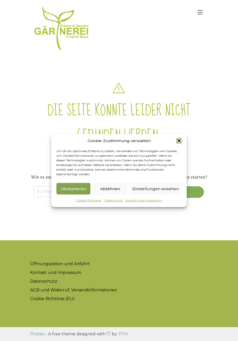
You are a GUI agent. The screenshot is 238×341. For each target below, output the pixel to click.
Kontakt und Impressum (144, 200)
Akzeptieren (73, 188)
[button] (179, 140)
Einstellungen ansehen (155, 188)
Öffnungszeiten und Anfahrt (60, 263)
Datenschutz (113, 200)
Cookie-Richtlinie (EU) (52, 298)
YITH (123, 333)
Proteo (37, 333)
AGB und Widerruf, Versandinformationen (73, 290)
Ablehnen (110, 188)
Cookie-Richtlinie (88, 200)
